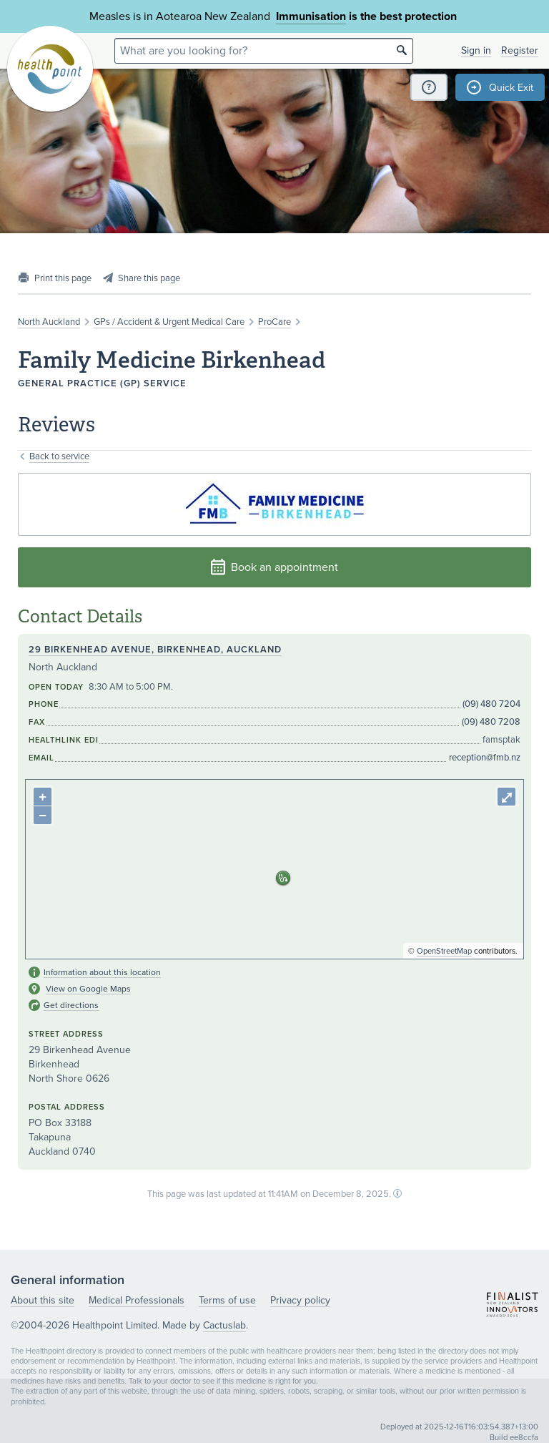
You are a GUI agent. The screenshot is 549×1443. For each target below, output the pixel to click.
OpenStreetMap (444, 951)
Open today (56, 687)
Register (519, 50)
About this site (42, 1300)
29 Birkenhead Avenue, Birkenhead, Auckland (155, 649)
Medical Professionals (136, 1300)
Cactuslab (224, 1325)
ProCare (274, 322)
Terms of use (227, 1300)
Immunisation (311, 16)
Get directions (71, 1005)
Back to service (59, 456)
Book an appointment (274, 567)
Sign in (476, 50)
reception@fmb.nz (484, 757)
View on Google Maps (88, 989)
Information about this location (102, 972)
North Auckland (49, 322)
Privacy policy (300, 1300)
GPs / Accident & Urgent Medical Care (169, 322)
